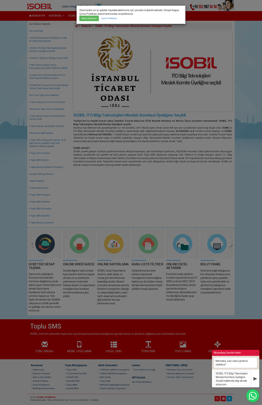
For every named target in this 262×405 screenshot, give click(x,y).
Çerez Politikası (109, 18)
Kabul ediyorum (89, 18)
